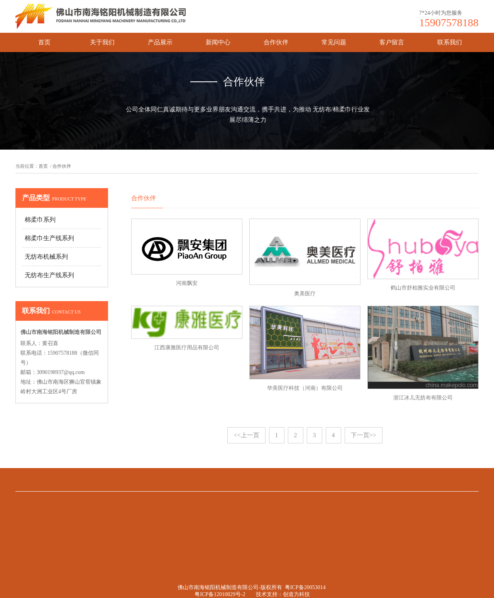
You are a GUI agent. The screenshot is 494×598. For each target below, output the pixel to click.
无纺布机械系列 (46, 256)
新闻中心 (218, 42)
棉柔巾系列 (40, 219)
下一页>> (363, 435)
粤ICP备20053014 (305, 587)
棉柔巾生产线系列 (49, 238)
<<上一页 (246, 435)
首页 (44, 42)
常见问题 (333, 42)
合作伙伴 (276, 42)
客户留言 (391, 42)
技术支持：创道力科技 (283, 594)
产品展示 (160, 42)
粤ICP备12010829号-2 (220, 594)
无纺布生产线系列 (49, 275)
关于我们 (102, 42)
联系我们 (449, 42)
